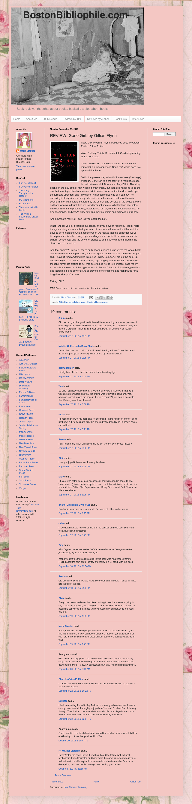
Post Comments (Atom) (75, 787)
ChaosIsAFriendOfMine (70, 679)
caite (61, 523)
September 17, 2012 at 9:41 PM (74, 535)
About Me (31, 118)
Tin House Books (27, 484)
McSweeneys (25, 432)
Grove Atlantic (26, 414)
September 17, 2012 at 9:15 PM (74, 513)
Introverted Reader (28, 186)
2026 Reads (50, 118)
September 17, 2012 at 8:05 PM (74, 494)
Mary (61, 476)
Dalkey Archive (26, 378)
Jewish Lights (26, 421)
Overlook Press (26, 458)
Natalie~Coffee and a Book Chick (76, 346)
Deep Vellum (25, 382)
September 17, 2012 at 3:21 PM (74, 429)
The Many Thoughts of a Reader (26, 193)
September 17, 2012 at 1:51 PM (74, 336)
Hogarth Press (26, 418)
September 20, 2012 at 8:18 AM (74, 669)
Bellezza (63, 701)
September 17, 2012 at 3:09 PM (74, 404)
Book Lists (121, 118)
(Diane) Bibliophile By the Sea (74, 505)
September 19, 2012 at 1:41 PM (74, 644)
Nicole (61, 414)
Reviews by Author (98, 118)
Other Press (25, 455)
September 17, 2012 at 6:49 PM (74, 466)
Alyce (61, 598)
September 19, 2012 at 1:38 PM (74, 616)
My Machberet (26, 200)
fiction (83, 302)
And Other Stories (28, 364)
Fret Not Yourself (27, 183)
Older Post (135, 781)
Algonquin (24, 360)
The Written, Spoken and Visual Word (28, 217)
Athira (61, 458)
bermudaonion (66, 368)
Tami (61, 386)
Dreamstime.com (24, 511)
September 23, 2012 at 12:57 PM (74, 719)
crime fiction (74, 302)
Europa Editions (27, 392)
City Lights (24, 374)
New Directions (26, 443)
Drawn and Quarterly (24, 387)
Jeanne (62, 439)
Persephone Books (28, 462)
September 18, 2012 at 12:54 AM (74, 566)
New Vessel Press (28, 447)
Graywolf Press (26, 410)
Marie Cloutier (66, 626)
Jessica (62, 576)
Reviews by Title (72, 118)
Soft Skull (24, 476)
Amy (60, 545)
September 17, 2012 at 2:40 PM (74, 376)
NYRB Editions (26, 439)
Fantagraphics (26, 396)
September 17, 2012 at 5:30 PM (74, 448)
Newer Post (57, 781)
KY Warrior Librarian (69, 750)
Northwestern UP (27, 451)
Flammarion (25, 406)
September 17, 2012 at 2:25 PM (74, 357)
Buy (66, 302)
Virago (22, 488)
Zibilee (62, 318)
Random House (94, 302)
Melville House (26, 436)
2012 (61, 302)
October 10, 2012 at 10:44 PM (73, 740)
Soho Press (25, 480)
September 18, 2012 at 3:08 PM (74, 588)
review (105, 302)
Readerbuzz (25, 203)
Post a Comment (63, 775)
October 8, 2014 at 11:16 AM (72, 768)
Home (16, 118)
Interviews (138, 118)
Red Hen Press (26, 466)
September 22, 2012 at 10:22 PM (74, 691)
